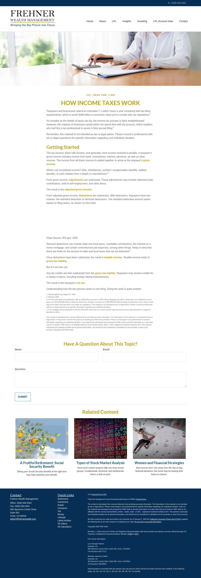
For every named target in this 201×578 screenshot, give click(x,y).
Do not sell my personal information (148, 522)
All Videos (62, 523)
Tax (59, 511)
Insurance (62, 508)
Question (20, 369)
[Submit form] (23, 397)
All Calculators (64, 526)
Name (18, 349)
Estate (61, 505)
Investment (63, 502)
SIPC (137, 534)
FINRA (129, 534)
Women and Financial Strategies (159, 463)
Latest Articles (64, 520)
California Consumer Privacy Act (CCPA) (165, 519)
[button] (102, 18)
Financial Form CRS (98, 494)
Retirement (63, 499)
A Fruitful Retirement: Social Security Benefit (41, 465)
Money (61, 514)
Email (106, 349)
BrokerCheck (141, 499)
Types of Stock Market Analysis (100, 463)
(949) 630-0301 (177, 3)
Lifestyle (62, 517)
